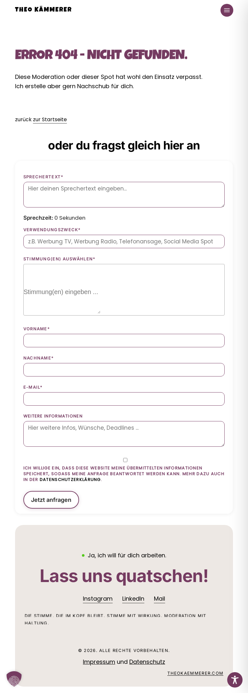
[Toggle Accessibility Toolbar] (235, 680)
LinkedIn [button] (133, 599)
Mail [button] (159, 599)
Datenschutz (147, 662)
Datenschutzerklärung (70, 480)
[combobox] (124, 290)
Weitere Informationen (53, 416)
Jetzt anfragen (51, 499)
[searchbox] (62, 301)
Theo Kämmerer (43, 10)
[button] (226, 10)
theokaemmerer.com (195, 673)
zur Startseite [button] (50, 119)
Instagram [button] (98, 599)
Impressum (99, 662)
